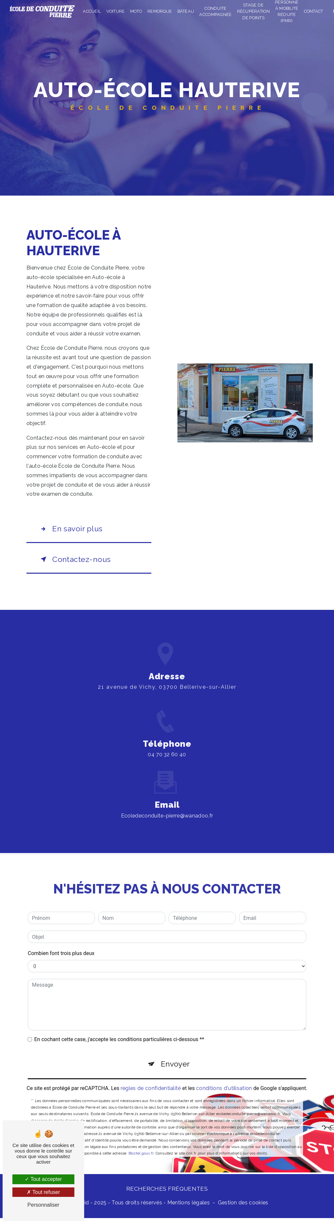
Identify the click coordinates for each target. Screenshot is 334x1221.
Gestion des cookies (243, 1205)
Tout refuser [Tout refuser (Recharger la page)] (43, 1192)
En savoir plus (71, 529)
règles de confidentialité (151, 1082)
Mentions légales (188, 1205)
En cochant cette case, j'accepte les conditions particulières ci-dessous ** (119, 1032)
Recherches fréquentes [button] (167, 1191)
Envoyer (175, 1057)
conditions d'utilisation (224, 1082)
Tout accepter (43, 1179)
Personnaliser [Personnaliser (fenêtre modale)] (43, 1205)
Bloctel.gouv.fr (141, 1147)
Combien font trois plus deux (61, 946)
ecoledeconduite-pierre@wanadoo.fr (167, 808)
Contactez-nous (75, 560)
